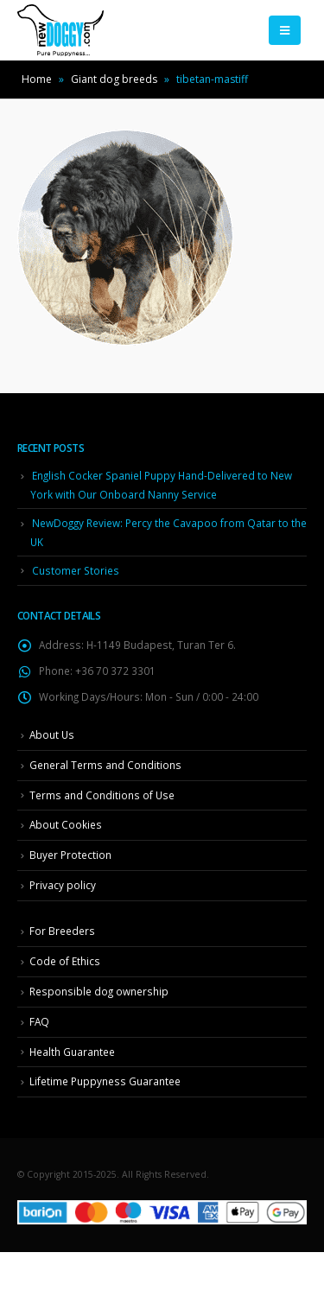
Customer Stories (75, 570)
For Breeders (62, 931)
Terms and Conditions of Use (102, 795)
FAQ (39, 1021)
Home (37, 79)
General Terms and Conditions (105, 765)
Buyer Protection (70, 854)
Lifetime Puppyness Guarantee (105, 1081)
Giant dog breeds (114, 79)
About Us (51, 734)
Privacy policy (62, 885)
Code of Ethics (64, 961)
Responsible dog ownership (98, 991)
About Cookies (65, 824)
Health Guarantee (72, 1052)
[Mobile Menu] (285, 30)
